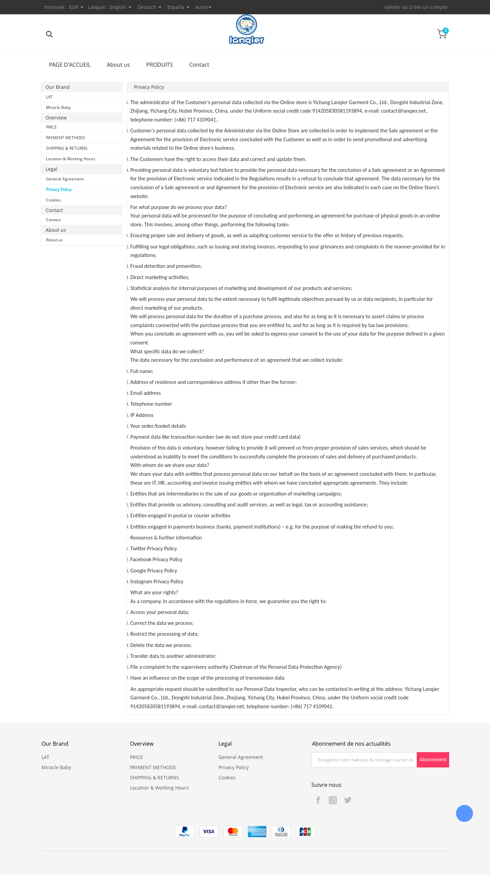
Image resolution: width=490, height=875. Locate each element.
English (118, 7)
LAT (49, 97)
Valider (393, 7)
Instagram (333, 800)
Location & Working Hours (70, 159)
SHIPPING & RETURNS (66, 148)
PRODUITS (159, 64)
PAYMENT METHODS (65, 138)
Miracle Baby (58, 107)
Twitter (347, 800)
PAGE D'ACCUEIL (70, 64)
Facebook (318, 800)
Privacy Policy (58, 189)
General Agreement (65, 179)
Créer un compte (428, 7)
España (175, 7)
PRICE (51, 127)
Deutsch (146, 7)
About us (118, 64)
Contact (199, 64)
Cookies (53, 200)
